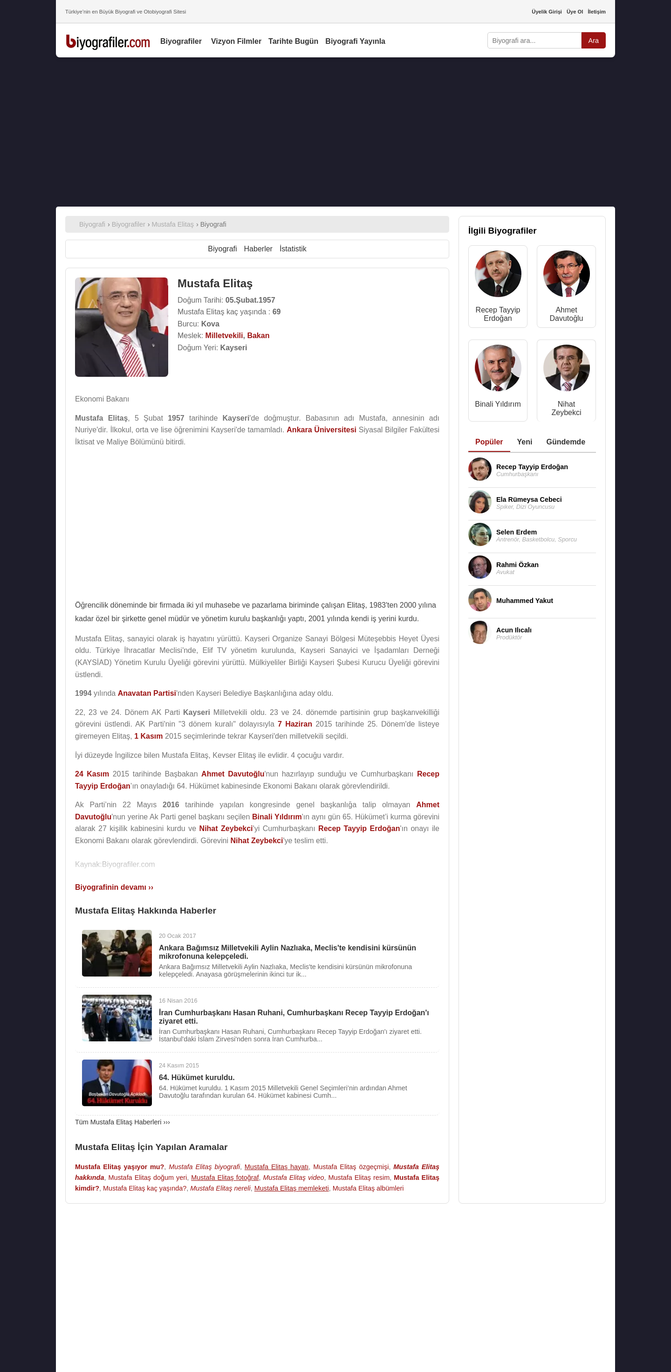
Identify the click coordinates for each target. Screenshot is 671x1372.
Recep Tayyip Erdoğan (498, 314)
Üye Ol (575, 11)
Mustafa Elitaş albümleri (368, 1188)
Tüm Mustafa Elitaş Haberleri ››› (122, 1122)
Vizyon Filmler (236, 41)
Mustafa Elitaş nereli (220, 1188)
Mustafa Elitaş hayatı (276, 1167)
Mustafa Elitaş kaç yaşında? (144, 1188)
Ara (594, 40)
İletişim (597, 11)
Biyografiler (181, 41)
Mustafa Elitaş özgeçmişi (351, 1167)
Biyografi (222, 249)
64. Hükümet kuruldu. (197, 1077)
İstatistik (293, 249)
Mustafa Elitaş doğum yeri (147, 1177)
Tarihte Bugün (293, 41)
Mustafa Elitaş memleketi (291, 1188)
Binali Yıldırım (497, 404)
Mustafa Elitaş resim (359, 1177)
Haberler (258, 249)
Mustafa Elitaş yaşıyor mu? (119, 1167)
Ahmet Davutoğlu (566, 314)
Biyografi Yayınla (355, 41)
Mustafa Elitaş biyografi (204, 1167)
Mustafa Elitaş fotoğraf (225, 1177)
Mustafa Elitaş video (293, 1177)
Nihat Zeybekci (566, 408)
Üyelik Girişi (547, 11)
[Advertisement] (335, 132)
